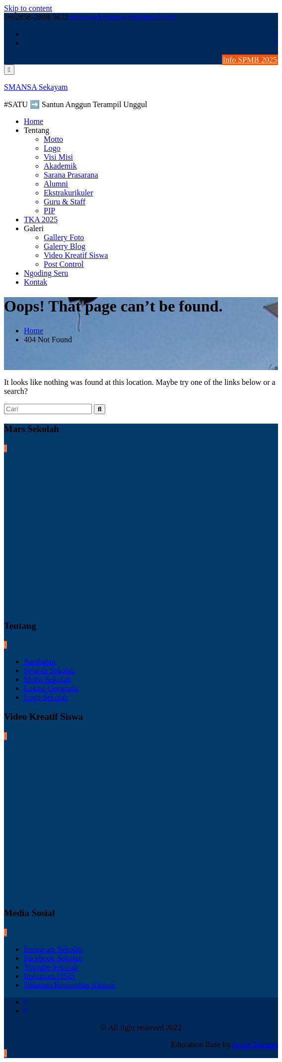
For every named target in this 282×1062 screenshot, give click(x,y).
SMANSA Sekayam (36, 87)
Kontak (35, 282)
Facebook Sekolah (53, 958)
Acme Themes (255, 1044)
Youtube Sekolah (51, 967)
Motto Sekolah (47, 679)
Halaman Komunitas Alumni (69, 985)
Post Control (63, 264)
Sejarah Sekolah (49, 670)
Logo (52, 148)
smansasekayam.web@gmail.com (122, 17)
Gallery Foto (64, 237)
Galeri (34, 228)
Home (33, 121)
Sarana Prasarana (71, 175)
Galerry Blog (64, 246)
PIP (49, 210)
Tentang (36, 130)
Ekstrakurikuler (68, 192)
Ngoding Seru (46, 273)
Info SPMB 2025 (250, 60)
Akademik (60, 166)
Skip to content (28, 8)
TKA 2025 (41, 219)
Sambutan (40, 661)
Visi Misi (58, 157)
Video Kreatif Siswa (76, 255)
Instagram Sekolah (53, 949)
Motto (53, 139)
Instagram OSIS (49, 976)
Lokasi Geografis (51, 688)
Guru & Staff (64, 201)
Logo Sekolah (46, 697)
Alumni (56, 184)
